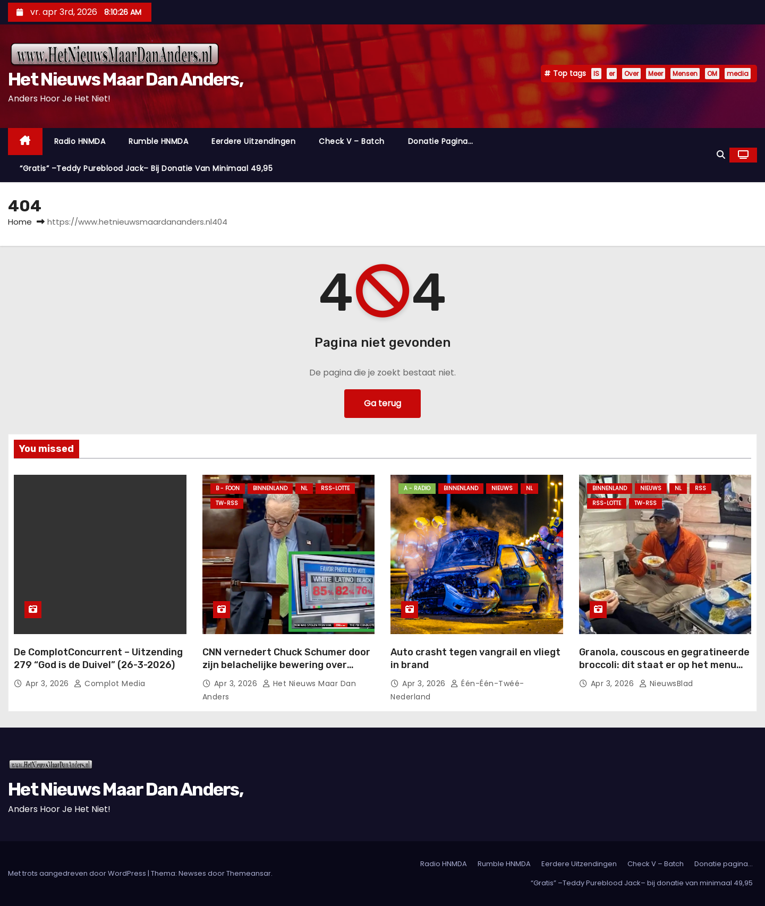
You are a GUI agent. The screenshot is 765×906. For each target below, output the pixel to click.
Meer (655, 73)
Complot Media (110, 683)
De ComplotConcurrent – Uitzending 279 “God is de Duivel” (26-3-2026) (98, 658)
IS (596, 73)
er (612, 73)
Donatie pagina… (440, 141)
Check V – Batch (352, 141)
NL (304, 488)
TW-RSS (227, 503)
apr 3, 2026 (48, 683)
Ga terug (382, 403)
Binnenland (270, 488)
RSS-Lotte (335, 488)
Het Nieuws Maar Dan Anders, (125, 79)
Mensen (685, 73)
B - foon (228, 488)
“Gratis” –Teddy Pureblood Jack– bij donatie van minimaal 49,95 (146, 168)
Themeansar (248, 873)
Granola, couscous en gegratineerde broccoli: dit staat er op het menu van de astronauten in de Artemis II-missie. (664, 671)
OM (712, 73)
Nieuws (502, 488)
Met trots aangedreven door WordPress (78, 873)
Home (20, 221)
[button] (721, 155)
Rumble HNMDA (158, 141)
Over (631, 73)
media (738, 73)
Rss (700, 488)
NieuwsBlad (666, 683)
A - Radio (417, 488)
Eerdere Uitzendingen (253, 141)
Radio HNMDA (80, 141)
